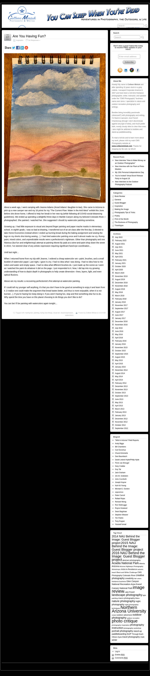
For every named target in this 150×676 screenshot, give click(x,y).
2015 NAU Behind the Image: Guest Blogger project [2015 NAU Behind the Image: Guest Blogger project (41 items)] (127, 546)
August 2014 (120, 373)
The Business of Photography (126, 222)
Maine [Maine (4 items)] (137, 598)
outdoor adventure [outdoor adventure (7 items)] (124, 615)
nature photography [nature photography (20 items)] (123, 601)
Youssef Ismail (120, 524)
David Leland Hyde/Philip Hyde (127, 460)
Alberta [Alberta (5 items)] (142, 563)
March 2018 (119, 296)
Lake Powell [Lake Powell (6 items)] (130, 592)
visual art (56, 313)
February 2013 (120, 412)
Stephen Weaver (121, 515)
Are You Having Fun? (29, 36)
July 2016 (118, 328)
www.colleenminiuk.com (122, 146)
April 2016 (119, 338)
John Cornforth (121, 479)
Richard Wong (120, 502)
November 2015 (121, 347)
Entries (120, 655)
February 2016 (120, 341)
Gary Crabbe (120, 466)
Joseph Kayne (120, 482)
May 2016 (119, 334)
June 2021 (119, 250)
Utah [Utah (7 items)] (142, 637)
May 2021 (119, 253)
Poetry (117, 216)
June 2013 (119, 399)
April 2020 (119, 270)
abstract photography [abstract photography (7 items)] (131, 560)
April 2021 (119, 257)
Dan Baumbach (121, 456)
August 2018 (120, 289)
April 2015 (119, 364)
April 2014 (119, 380)
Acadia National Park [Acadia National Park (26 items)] (125, 563)
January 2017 (120, 318)
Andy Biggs (119, 443)
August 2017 (120, 312)
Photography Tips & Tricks (125, 212)
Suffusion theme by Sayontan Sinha (135, 666)
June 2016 (119, 331)
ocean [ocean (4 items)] (114, 615)
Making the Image (122, 209)
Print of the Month (122, 219)
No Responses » (34, 40)
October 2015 (120, 351)
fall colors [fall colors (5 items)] (137, 578)
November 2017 (121, 305)
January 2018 (120, 302)
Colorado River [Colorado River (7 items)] (129, 575)
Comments (121, 658)
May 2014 (119, 377)
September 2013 (121, 396)
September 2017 (121, 308)
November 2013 (121, 389)
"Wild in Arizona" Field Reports (127, 440)
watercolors (69, 315)
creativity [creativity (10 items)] (129, 578)
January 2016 (120, 344)
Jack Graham (120, 473)
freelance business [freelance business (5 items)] (119, 581)
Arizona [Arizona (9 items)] (115, 566)
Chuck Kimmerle (121, 453)
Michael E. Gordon (122, 489)
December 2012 (121, 419)
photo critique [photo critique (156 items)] (125, 620)
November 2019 (121, 276)
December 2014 (121, 370)
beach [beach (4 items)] (114, 572)
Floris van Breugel (122, 463)
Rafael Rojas (120, 499)
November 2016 (121, 325)
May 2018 (119, 292)
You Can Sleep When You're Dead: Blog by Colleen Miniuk (29, 666)
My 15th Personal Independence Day (129, 172)
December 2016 (121, 321)
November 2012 (121, 422)
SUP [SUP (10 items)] (129, 634)
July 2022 (118, 237)
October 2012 (120, 425)
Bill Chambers (120, 447)
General (118, 200)
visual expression (67, 313)
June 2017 (119, 315)
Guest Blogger (120, 203)
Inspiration (19, 40)
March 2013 (119, 409)
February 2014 (120, 383)
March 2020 (119, 273)
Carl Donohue (120, 450)
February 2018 (120, 299)
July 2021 (118, 247)
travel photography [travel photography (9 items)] (131, 637)
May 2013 (119, 402)
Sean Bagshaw (121, 512)
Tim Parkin (119, 518)
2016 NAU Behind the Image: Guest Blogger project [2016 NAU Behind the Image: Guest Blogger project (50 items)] (128, 556)
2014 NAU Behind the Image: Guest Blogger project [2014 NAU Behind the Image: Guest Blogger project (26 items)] (126, 540)
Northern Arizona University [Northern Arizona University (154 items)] (129, 609)
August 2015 (120, 357)
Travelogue (119, 225)
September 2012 (121, 428)
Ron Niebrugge (121, 505)
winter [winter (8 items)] (114, 640)
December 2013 (121, 386)
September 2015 (121, 354)
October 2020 (120, 266)
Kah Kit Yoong (120, 486)
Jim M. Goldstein (121, 476)
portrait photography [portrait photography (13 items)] (122, 631)
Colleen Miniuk (91, 313)
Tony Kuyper (120, 521)
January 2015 (120, 367)
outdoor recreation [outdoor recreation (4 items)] (133, 618)
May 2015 (119, 360)
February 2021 (120, 260)
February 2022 (120, 240)
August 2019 (120, 279)
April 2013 (119, 406)
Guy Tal (118, 469)
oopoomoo (119, 492)
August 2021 (120, 244)
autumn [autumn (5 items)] (140, 569)
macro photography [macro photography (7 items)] (126, 598)
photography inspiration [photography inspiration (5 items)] (120, 625)
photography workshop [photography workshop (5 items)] (132, 628)
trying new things (46, 313)
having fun (29, 313)
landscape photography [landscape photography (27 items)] (127, 594)
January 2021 (120, 263)
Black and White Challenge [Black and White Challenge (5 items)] (126, 572)
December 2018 (121, 283)
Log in (117, 651)
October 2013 (120, 393)
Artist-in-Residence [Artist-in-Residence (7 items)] (129, 569)
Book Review (120, 196)
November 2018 (121, 286)
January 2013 (120, 415)
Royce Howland (121, 508)
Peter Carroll (120, 495)
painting (36, 313)
